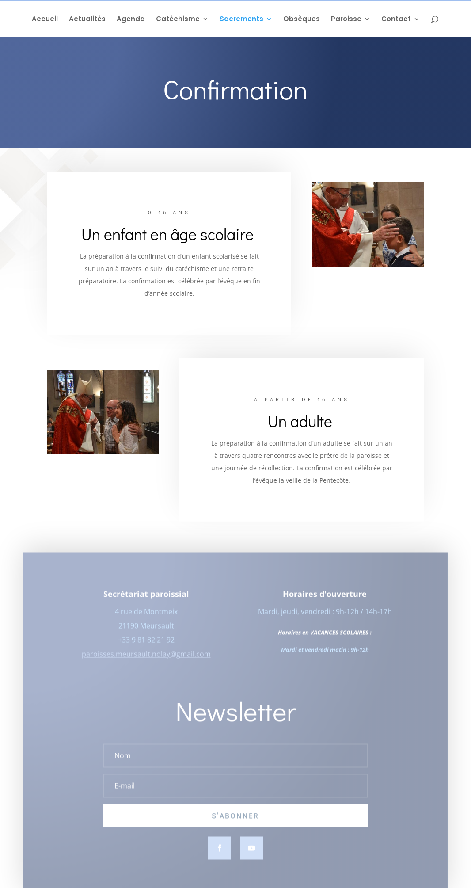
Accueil (45, 19)
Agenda (131, 19)
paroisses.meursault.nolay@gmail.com (146, 658)
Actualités (87, 19)
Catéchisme (178, 19)
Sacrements (241, 19)
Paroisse (346, 19)
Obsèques (301, 19)
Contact (396, 19)
